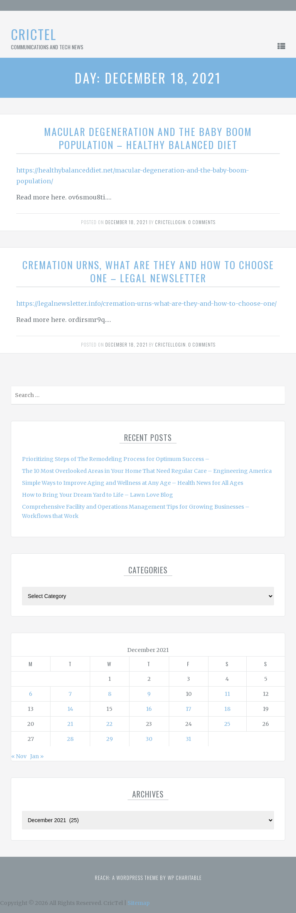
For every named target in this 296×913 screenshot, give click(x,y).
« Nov (19, 756)
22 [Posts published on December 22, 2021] (109, 723)
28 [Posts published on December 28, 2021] (70, 738)
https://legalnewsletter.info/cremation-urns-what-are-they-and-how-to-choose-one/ (146, 303)
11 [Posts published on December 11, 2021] (227, 693)
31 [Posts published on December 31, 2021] (188, 738)
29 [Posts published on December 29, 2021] (109, 738)
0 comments (201, 222)
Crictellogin (170, 222)
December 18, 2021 (126, 222)
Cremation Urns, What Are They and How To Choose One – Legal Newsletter (148, 271)
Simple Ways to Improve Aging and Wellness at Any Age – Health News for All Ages (132, 482)
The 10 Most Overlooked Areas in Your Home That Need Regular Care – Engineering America (147, 470)
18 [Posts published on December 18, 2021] (227, 708)
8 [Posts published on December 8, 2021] (109, 693)
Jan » (37, 756)
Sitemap (139, 903)
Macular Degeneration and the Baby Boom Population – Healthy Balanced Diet (148, 138)
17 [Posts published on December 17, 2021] (188, 708)
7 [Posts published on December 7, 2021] (70, 693)
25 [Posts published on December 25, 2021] (227, 723)
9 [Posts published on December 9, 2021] (149, 693)
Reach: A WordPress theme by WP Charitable (148, 877)
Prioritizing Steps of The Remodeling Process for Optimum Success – (115, 459)
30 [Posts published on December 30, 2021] (149, 738)
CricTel (34, 34)
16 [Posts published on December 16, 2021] (149, 708)
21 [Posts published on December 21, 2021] (70, 723)
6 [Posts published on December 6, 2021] (30, 693)
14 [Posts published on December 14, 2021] (70, 708)
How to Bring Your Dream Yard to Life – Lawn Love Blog (97, 494)
